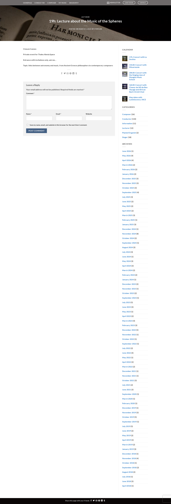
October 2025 (128, 188)
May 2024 (126, 261)
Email (58, 114)
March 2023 (127, 321)
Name (29, 114)
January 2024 (128, 279)
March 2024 (127, 270)
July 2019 (126, 426)
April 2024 (126, 266)
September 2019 (129, 421)
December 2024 (129, 229)
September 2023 (129, 298)
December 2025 (129, 178)
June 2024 (126, 256)
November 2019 (129, 412)
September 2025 (129, 192)
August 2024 (127, 247)
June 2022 (126, 353)
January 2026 (128, 174)
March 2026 (127, 165)
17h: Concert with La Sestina (138, 58)
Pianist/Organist (129, 133)
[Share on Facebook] (62, 73)
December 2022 (129, 330)
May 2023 (126, 311)
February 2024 (128, 275)
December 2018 (129, 454)
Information (127, 123)
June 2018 (126, 481)
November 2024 (129, 234)
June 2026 (126, 151)
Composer (51, 3)
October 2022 (128, 339)
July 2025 (126, 197)
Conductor (39, 3)
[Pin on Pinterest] (70, 73)
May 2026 (126, 155)
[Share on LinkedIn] (73, 73)
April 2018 (126, 486)
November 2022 (129, 334)
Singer (125, 137)
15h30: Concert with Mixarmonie (138, 66)
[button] (113, 2)
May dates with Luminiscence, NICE (137, 98)
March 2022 (127, 366)
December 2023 (129, 284)
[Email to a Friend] (68, 73)
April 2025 (126, 211)
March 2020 (127, 399)
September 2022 (129, 344)
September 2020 (129, 394)
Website (89, 114)
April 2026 (126, 160)
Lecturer (85, 17)
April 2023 (126, 316)
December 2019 (129, 408)
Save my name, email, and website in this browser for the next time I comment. (58, 125)
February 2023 (128, 325)
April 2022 (126, 362)
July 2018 (126, 476)
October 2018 (128, 463)
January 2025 (128, 224)
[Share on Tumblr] (76, 73)
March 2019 (127, 444)
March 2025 (127, 215)
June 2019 (126, 431)
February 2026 (128, 169)
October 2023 (128, 293)
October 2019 (128, 417)
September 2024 (129, 243)
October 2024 (128, 238)
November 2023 (129, 289)
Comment (30, 93)
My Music (63, 3)
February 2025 (128, 220)
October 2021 (128, 380)
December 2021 (129, 371)
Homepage (27, 3)
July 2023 (126, 302)
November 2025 (129, 183)
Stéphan (98, 29)
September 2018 (129, 467)
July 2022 (126, 348)
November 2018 (129, 458)
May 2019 (126, 435)
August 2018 (127, 472)
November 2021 (129, 376)
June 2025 (126, 201)
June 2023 (126, 307)
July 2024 (126, 252)
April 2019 (126, 440)
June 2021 (126, 389)
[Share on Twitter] (65, 73)
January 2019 (128, 449)
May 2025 (126, 206)
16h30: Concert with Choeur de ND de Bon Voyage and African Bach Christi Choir (138, 88)
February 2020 (128, 403)
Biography (74, 3)
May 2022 (126, 357)
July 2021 (126, 385)
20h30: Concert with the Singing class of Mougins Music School (138, 76)
